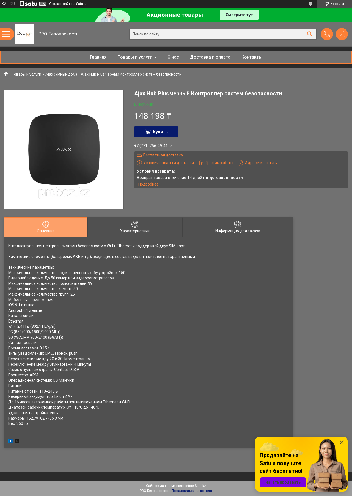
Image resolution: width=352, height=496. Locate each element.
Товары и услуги (135, 57)
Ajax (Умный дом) (61, 74)
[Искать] (309, 34)
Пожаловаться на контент (192, 491)
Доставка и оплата (210, 57)
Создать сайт (59, 4)
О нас (173, 57)
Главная (98, 57)
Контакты (251, 57)
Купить (160, 131)
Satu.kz (200, 486)
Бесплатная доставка (163, 155)
